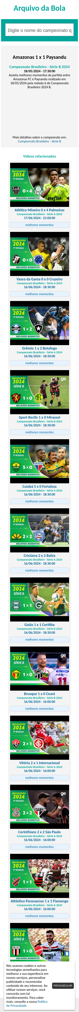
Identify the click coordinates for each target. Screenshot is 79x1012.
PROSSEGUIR (63, 985)
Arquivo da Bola (40, 8)
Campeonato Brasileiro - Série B (39, 141)
